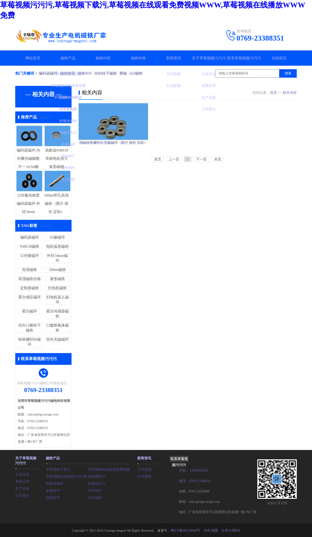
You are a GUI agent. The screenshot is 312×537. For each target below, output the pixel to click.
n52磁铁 (139, 73)
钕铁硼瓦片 (96, 476)
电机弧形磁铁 (57, 246)
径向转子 (94, 490)
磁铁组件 (52, 497)
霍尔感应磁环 (29, 297)
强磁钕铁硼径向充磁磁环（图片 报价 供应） (113, 158)
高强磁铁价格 (29, 279)
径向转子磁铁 (107, 73)
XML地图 (210, 530)
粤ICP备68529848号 (186, 530)
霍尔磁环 (29, 311)
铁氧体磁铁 (54, 483)
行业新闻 (143, 476)
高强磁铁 (29, 270)
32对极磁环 (29, 256)
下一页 (201, 178)
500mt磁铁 (57, 270)
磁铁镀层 (68, 73)
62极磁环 (57, 237)
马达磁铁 (94, 497)
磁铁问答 (103, 58)
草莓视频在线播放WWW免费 (67, 476)
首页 (273, 93)
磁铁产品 (68, 58)
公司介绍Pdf (229, 530)
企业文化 (21, 473)
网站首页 (32, 58)
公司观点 (21, 494)
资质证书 (21, 480)
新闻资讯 (173, 58)
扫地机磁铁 (57, 288)
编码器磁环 (48, 73)
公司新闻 (143, 469)
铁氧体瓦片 (96, 483)
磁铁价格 (138, 58)
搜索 (288, 73)
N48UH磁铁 (29, 246)
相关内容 (290, 93)
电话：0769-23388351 (194, 480)
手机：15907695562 (193, 470)
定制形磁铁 (29, 288)
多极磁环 (52, 490)
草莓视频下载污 (57, 469)
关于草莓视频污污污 (209, 58)
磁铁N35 (86, 73)
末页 (217, 178)
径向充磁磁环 (57, 339)
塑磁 (126, 73)
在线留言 (279, 58)
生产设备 (21, 487)
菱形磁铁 (57, 279)
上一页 (174, 178)
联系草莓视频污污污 (244, 58)
